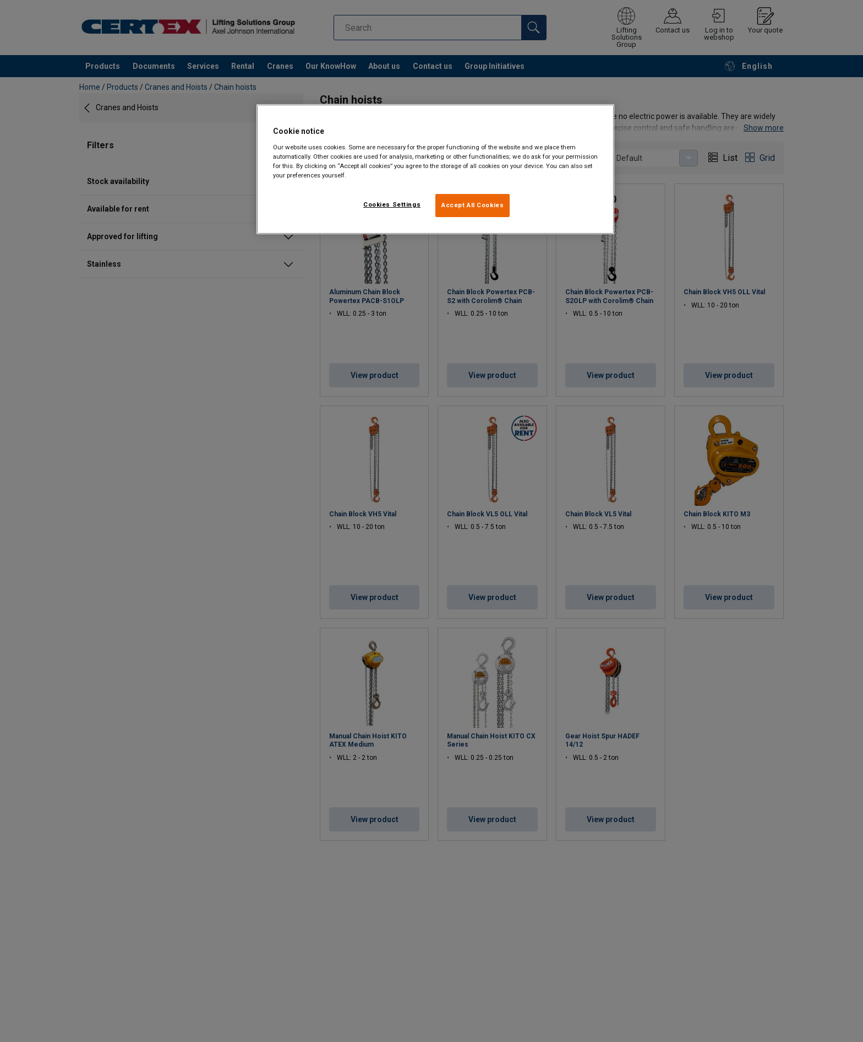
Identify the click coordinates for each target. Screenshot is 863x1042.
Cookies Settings (391, 204)
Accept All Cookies (472, 205)
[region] (435, 169)
